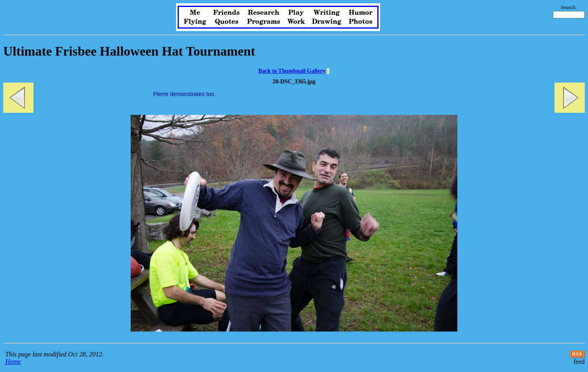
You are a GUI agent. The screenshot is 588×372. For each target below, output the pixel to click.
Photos (360, 21)
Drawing (326, 21)
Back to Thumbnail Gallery (291, 71)
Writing (327, 12)
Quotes (226, 21)
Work (296, 21)
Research (263, 12)
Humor (360, 12)
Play (296, 12)
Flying (195, 21)
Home (13, 361)
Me (195, 12)
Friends (226, 12)
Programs (263, 21)
